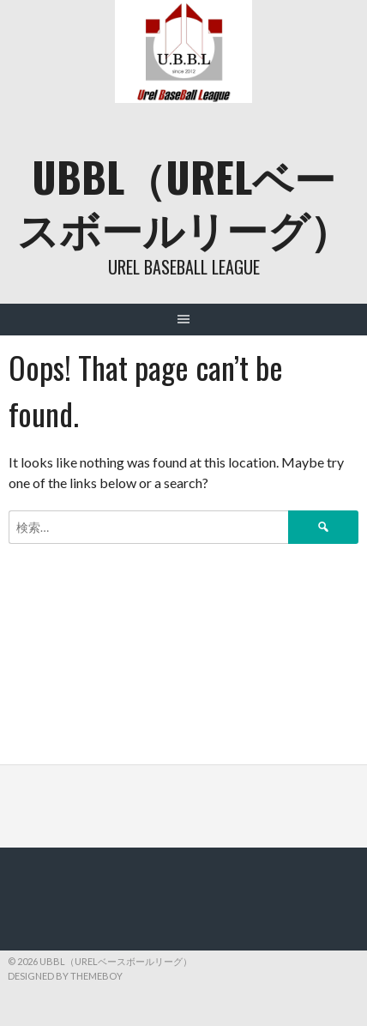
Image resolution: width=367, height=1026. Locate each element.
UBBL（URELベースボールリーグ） (184, 202)
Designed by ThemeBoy (65, 975)
